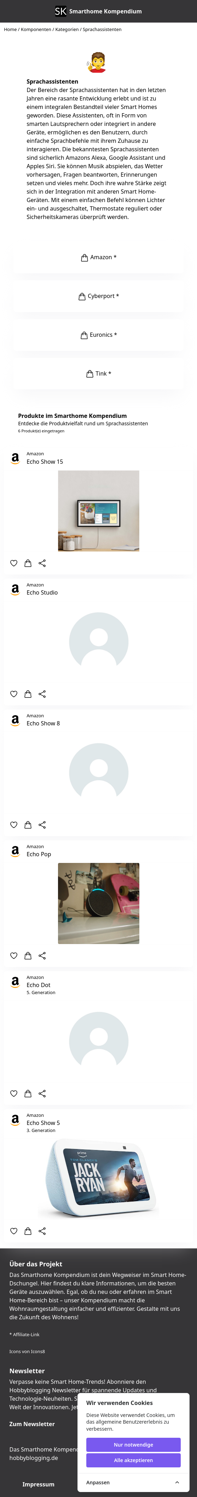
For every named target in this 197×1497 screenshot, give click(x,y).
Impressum (38, 1484)
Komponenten (36, 29)
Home (10, 29)
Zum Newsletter (32, 1424)
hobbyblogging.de (34, 1458)
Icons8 (38, 1351)
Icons (15, 1351)
